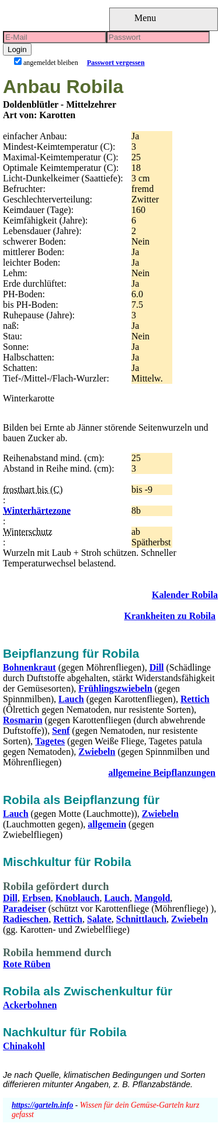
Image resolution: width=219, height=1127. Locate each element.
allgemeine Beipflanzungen (161, 773)
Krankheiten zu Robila (169, 616)
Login (17, 49)
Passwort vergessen (116, 63)
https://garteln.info (42, 1105)
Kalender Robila (185, 595)
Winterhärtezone (37, 511)
